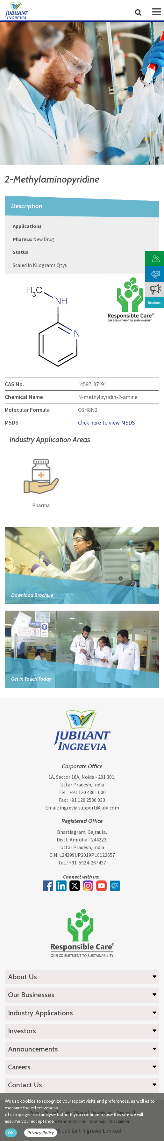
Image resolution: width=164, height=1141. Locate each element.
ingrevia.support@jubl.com (89, 807)
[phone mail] (155, 273)
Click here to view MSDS (106, 422)
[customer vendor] (155, 258)
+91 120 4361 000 (87, 792)
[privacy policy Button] (43, 1133)
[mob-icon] (156, 11)
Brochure (154, 303)
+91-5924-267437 (87, 862)
